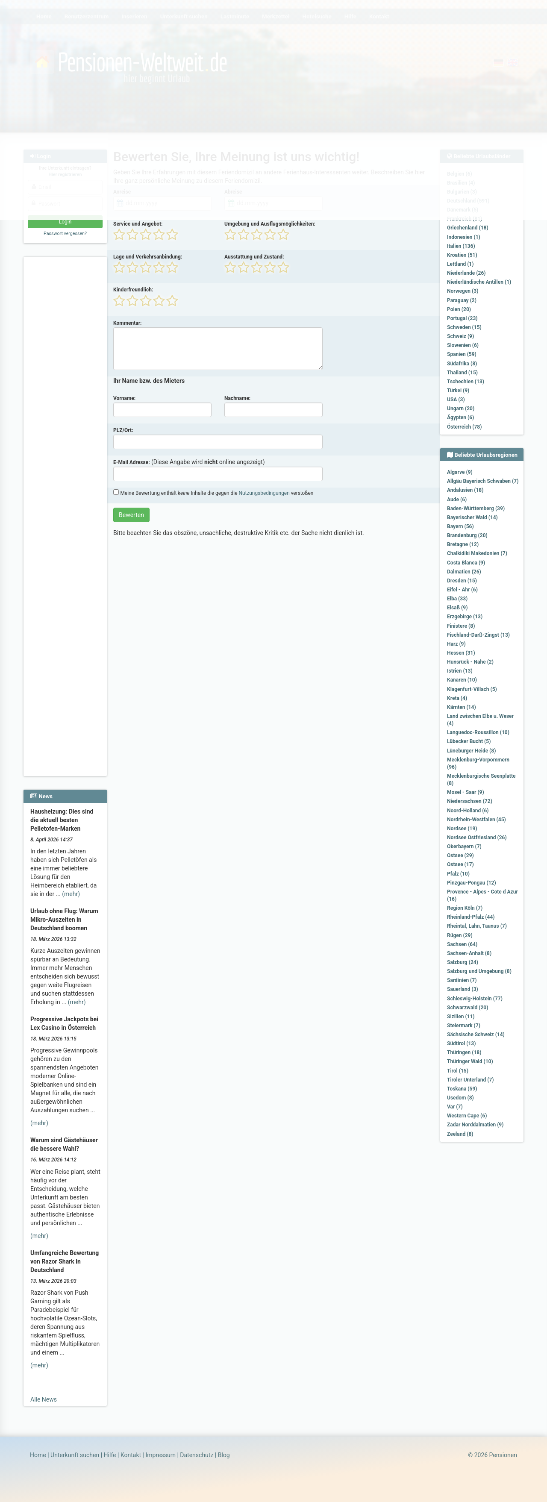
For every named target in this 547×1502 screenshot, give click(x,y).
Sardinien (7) (461, 980)
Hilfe (110, 1455)
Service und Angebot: (137, 224)
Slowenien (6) (463, 345)
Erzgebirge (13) (464, 617)
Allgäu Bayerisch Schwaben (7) (482, 481)
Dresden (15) (462, 581)
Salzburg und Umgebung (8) (479, 971)
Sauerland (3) (462, 989)
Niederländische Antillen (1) (479, 282)
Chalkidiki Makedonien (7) (477, 553)
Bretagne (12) (463, 544)
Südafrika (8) (462, 364)
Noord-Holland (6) (468, 811)
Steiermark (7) (463, 1026)
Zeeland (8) (460, 1134)
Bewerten (131, 514)
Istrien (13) (460, 671)
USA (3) (456, 400)
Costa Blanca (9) (466, 563)
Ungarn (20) (460, 409)
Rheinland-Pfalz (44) (471, 917)
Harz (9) (456, 644)
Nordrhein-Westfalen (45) (476, 820)
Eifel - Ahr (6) (462, 590)
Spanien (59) (461, 354)
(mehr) (71, 894)
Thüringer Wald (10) (470, 1061)
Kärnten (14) (461, 707)
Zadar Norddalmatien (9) (475, 1125)
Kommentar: (127, 323)
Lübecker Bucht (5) (469, 741)
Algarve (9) (460, 472)
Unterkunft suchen (74, 1455)
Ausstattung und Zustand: (254, 257)
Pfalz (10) (458, 874)
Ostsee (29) (460, 855)
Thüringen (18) (464, 1052)
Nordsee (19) (462, 829)
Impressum (160, 1455)
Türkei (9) (458, 391)
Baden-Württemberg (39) (476, 508)
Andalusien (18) (465, 490)
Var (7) (455, 1107)
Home (38, 1455)
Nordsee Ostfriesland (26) (477, 838)
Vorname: (124, 398)
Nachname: (237, 398)
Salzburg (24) (462, 962)
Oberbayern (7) (464, 846)
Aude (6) (457, 500)
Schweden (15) (464, 327)
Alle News (43, 1399)
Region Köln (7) (464, 908)
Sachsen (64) (462, 944)
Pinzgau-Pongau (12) (471, 883)
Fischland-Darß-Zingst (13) (478, 635)
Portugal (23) (462, 318)
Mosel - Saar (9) (465, 792)
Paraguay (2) (461, 300)
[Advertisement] (66, 389)
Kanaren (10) (462, 680)
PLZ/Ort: (123, 430)
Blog (224, 1455)
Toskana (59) (462, 1089)
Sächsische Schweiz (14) (476, 1035)
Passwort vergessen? (65, 233)
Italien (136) (461, 246)
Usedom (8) (460, 1098)
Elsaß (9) (457, 608)
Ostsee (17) (460, 864)
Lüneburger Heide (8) (471, 751)
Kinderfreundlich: (133, 290)
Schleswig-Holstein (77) (475, 999)
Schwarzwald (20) (467, 1008)
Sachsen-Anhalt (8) (469, 953)
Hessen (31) (461, 653)
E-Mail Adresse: (131, 462)
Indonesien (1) (463, 237)
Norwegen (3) (462, 291)
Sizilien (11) (461, 1017)
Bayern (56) (460, 526)
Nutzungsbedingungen (263, 493)
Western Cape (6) (467, 1116)
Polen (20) (459, 309)
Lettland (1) (460, 264)
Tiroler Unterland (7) (470, 1080)
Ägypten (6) (460, 417)
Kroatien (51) (462, 255)
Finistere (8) (461, 626)
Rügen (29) (460, 935)
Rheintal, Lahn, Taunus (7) (477, 926)
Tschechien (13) (465, 382)
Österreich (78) (464, 427)
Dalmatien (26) (464, 572)
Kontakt (131, 1455)
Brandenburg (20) (467, 535)
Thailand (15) (462, 373)
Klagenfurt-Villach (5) (472, 689)
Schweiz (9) (460, 336)
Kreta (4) (457, 698)
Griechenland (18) (467, 228)
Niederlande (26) (466, 273)
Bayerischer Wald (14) (472, 517)
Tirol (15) (457, 1071)
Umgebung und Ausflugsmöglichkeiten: (269, 224)
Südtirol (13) (461, 1043)
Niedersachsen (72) (469, 801)
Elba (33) (457, 599)
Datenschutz (196, 1455)
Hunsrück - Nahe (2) (470, 662)
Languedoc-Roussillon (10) (478, 732)
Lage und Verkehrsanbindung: (147, 257)
